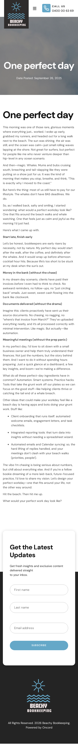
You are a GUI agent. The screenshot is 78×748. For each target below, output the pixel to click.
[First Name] (39, 589)
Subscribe (39, 645)
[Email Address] (39, 628)
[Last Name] (39, 607)
